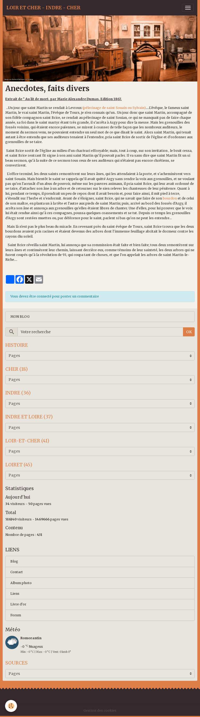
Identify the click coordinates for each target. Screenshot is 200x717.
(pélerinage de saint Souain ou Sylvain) (114, 108)
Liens (14, 594)
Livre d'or (18, 604)
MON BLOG (20, 317)
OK (189, 331)
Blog (14, 561)
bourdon (169, 198)
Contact (16, 572)
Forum (15, 615)
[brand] (43, 7)
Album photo (21, 583)
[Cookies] (11, 706)
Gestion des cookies (100, 710)
